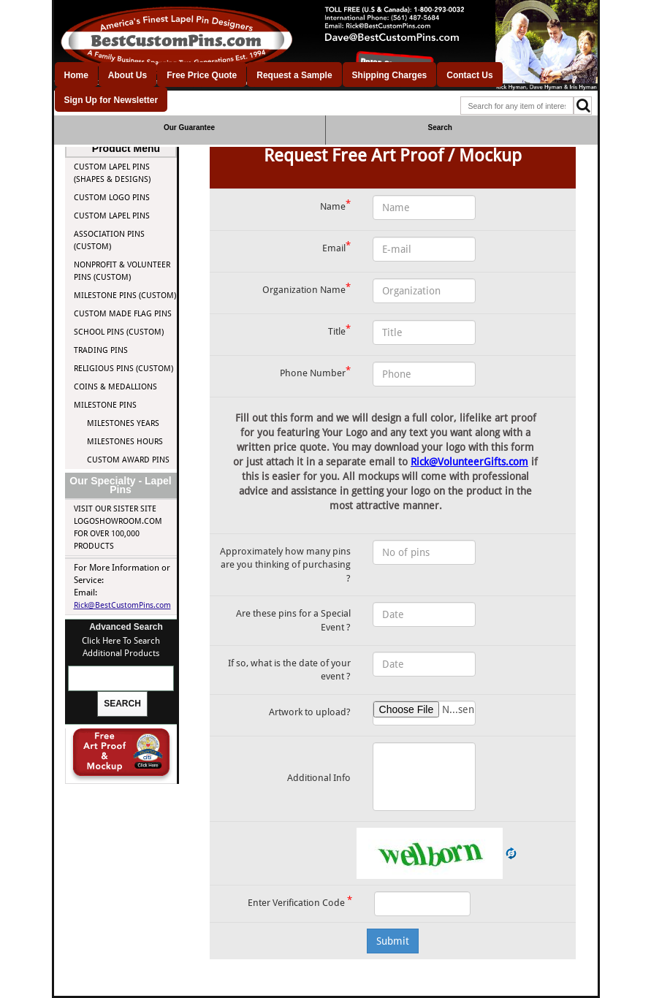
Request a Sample (294, 75)
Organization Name (306, 288)
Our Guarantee (189, 127)
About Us (127, 75)
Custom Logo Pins (112, 197)
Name (335, 205)
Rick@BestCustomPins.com (122, 605)
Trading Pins (101, 350)
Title (339, 330)
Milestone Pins (105, 405)
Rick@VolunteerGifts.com (469, 462)
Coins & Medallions (115, 387)
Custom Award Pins (128, 460)
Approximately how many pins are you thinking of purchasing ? (285, 565)
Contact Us (469, 75)
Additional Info (319, 777)
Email (336, 247)
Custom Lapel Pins (112, 216)
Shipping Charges (389, 75)
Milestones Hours (125, 441)
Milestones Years (123, 423)
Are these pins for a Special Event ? (293, 620)
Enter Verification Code (300, 901)
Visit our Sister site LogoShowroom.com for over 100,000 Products (118, 527)
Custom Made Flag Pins (123, 314)
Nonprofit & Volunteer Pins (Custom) (122, 271)
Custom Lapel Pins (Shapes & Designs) (112, 173)
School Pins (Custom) (119, 332)
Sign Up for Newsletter (111, 100)
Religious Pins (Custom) (123, 368)
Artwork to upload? (310, 711)
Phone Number (315, 371)
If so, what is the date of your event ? (289, 670)
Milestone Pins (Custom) (125, 295)
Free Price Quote (202, 75)
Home (76, 75)
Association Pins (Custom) (109, 240)
